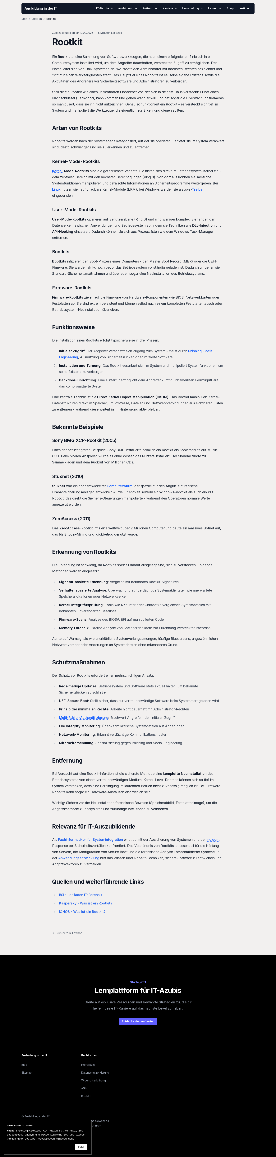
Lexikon (37, 18)
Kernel (57, 171)
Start (24, 18)
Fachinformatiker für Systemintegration (90, 840)
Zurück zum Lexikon (67, 933)
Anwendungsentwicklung (78, 858)
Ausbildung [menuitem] (128, 8)
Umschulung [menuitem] (192, 8)
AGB (84, 1088)
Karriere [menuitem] (170, 8)
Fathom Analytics (71, 1130)
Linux (56, 189)
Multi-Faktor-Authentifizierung (83, 718)
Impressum (88, 1064)
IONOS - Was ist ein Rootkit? (82, 912)
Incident (213, 840)
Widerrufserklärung (93, 1080)
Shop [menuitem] (230, 8)
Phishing (195, 351)
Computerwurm (119, 486)
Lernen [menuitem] (215, 8)
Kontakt (86, 1096)
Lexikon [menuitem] (244, 8)
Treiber (198, 189)
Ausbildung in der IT (41, 8)
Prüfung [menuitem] (150, 8)
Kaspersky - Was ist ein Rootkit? (85, 903)
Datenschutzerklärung (95, 1072)
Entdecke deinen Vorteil (138, 1021)
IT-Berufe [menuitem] (104, 8)
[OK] (81, 1147)
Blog (24, 1064)
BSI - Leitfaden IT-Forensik (80, 895)
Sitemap (26, 1072)
